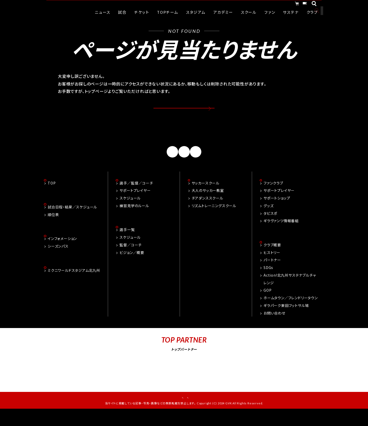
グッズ (268, 217)
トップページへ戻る (184, 112)
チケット (299, 5)
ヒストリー (272, 265)
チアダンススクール (207, 210)
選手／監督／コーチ (136, 195)
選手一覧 (127, 242)
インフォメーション (62, 251)
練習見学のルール (134, 217)
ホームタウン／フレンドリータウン (291, 310)
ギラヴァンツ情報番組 (281, 233)
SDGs (268, 280)
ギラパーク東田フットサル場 (286, 318)
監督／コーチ (131, 257)
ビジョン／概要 (132, 265)
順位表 (53, 227)
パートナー (272, 272)
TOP (52, 195)
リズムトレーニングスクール (214, 217)
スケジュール (130, 210)
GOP (267, 303)
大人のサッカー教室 (208, 202)
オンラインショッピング (260, 5)
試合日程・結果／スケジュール (72, 219)
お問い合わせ (274, 325)
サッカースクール (205, 195)
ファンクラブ (273, 195)
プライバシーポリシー (201, 410)
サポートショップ (277, 210)
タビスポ (270, 225)
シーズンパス (58, 259)
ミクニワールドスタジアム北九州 (74, 284)
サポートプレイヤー (135, 202)
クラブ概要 (272, 257)
